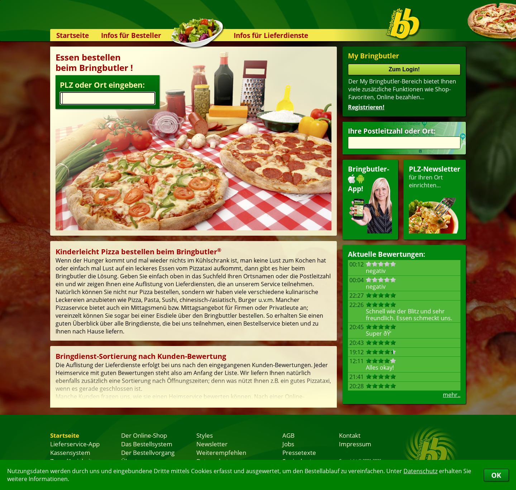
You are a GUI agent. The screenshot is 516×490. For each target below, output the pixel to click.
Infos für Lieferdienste (271, 35)
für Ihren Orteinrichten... (434, 199)
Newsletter (212, 443)
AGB (288, 435)
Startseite (72, 35)
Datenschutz (420, 471)
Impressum (355, 443)
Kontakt (349, 435)
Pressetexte (299, 452)
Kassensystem (70, 452)
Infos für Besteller (131, 35)
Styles (204, 435)
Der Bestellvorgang (148, 452)
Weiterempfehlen (221, 452)
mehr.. (451, 395)
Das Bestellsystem (146, 443)
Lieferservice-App (75, 443)
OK (496, 475)
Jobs (288, 443)
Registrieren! (366, 107)
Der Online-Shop (144, 435)
